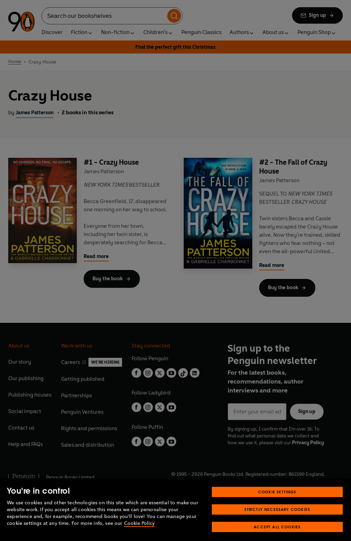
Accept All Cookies (277, 534)
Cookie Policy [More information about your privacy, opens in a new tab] (139, 530)
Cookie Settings (277, 499)
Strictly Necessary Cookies (277, 516)
